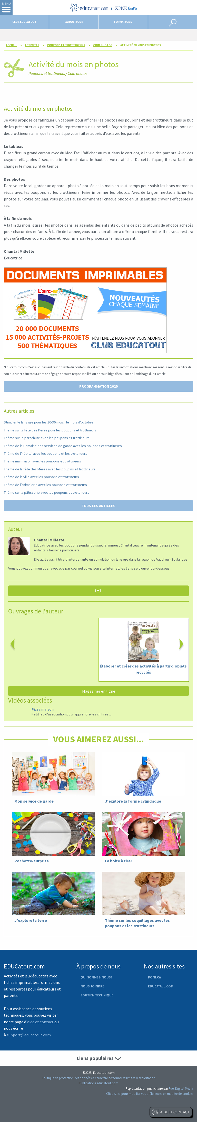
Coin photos (102, 45)
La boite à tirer (118, 860)
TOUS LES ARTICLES (98, 505)
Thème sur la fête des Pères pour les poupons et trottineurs (50, 430)
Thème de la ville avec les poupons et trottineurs (41, 476)
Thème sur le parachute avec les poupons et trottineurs (47, 438)
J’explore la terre (30, 920)
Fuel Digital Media (181, 1088)
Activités (32, 45)
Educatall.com (160, 986)
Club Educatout (24, 22)
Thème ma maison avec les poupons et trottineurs (42, 461)
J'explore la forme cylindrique (133, 801)
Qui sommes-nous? (96, 977)
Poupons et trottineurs (66, 45)
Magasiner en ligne (98, 691)
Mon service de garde (34, 801)
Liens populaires (95, 1058)
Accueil (11, 45)
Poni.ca (154, 977)
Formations (123, 22)
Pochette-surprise (31, 860)
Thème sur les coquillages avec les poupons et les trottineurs (137, 923)
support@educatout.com (29, 1034)
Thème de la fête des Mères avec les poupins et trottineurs (49, 469)
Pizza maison (43, 709)
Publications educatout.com (98, 1083)
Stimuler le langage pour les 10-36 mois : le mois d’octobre (48, 422)
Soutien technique (97, 995)
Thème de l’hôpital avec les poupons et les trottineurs (45, 453)
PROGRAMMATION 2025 (98, 386)
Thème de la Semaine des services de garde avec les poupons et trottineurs (63, 445)
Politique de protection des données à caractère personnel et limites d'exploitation (98, 1078)
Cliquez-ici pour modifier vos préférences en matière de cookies (149, 1093)
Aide (171, 1112)
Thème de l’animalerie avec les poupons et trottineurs (45, 484)
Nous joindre (92, 986)
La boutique (74, 22)
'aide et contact (40, 1021)
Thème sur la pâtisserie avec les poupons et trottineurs (46, 492)
